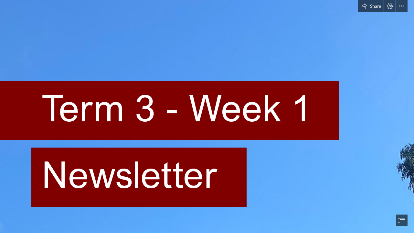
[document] (207, 116)
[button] (371, 6)
